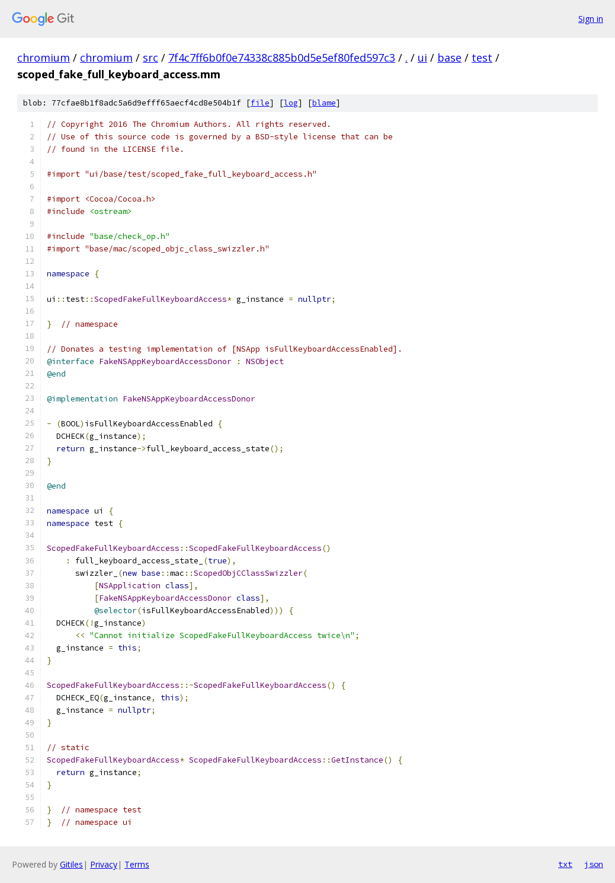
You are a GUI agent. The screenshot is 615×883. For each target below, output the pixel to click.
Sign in (590, 18)
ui (422, 57)
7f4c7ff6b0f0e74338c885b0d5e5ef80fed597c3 (281, 57)
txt (565, 864)
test (482, 57)
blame (324, 103)
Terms (136, 864)
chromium (43, 57)
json (593, 864)
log (291, 103)
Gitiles (71, 864)
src (150, 57)
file (260, 103)
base (449, 57)
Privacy (103, 864)
